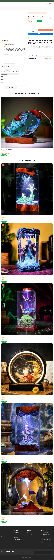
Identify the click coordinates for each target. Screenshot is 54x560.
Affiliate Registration (31, 534)
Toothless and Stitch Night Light (8, 275)
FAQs (28, 537)
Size (29, 24)
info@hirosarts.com (46, 534)
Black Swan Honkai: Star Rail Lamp (8, 455)
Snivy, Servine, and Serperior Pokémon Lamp (10, 215)
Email (2, 79)
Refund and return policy (18, 539)
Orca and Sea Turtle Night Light (8, 149)
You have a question (32, 58)
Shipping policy (16, 537)
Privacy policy (16, 535)
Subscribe (50, 552)
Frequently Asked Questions (34, 55)
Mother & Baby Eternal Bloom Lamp (8, 395)
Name (2, 76)
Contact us (16, 541)
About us (28, 532)
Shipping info (31, 51)
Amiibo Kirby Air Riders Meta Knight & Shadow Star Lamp (13, 335)
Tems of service (16, 534)
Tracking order (16, 532)
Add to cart (44, 29)
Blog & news (29, 535)
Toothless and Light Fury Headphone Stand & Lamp (12, 515)
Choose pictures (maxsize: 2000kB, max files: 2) (10, 71)
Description (30, 37)
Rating (2, 69)
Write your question (48, 58)
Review (2, 82)
